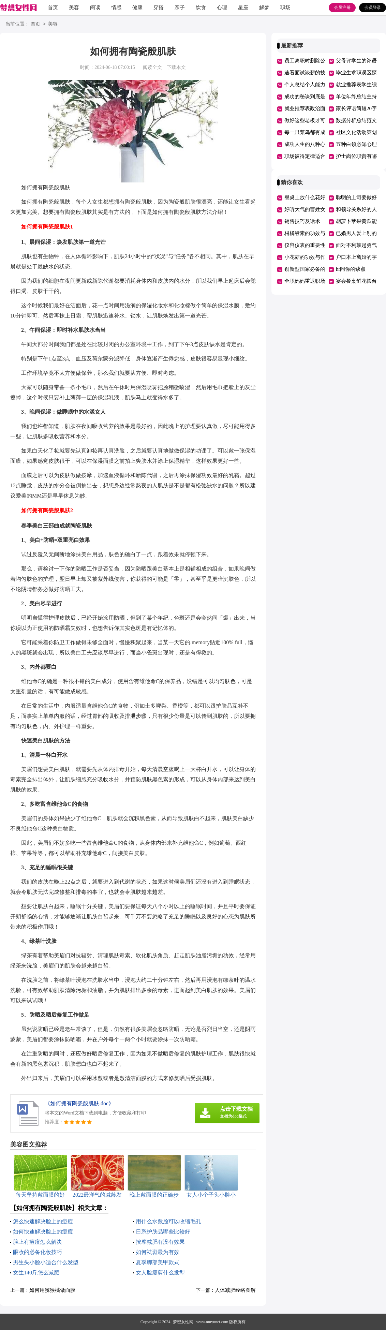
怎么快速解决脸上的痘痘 (43, 1221)
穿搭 (158, 7)
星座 (243, 7)
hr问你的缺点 (351, 269)
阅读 (95, 7)
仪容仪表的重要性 (304, 245)
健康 (137, 7)
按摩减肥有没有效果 (160, 1242)
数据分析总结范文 (356, 120)
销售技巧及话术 (302, 221)
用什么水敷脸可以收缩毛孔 (168, 1221)
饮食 (201, 7)
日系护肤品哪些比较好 (163, 1232)
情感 (116, 7)
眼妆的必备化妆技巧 (37, 1252)
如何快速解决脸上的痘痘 (43, 1232)
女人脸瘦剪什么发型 (160, 1272)
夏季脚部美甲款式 (157, 1262)
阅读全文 (152, 67)
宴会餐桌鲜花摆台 (356, 281)
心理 (222, 7)
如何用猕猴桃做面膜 (52, 1290)
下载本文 (176, 67)
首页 (53, 7)
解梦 (264, 7)
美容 (74, 7)
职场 (285, 7)
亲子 (180, 7)
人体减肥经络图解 (235, 1290)
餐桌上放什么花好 (304, 197)
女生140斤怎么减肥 (36, 1272)
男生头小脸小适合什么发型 (45, 1262)
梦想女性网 (183, 1321)
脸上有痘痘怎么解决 (37, 1242)
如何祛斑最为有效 (157, 1252)
